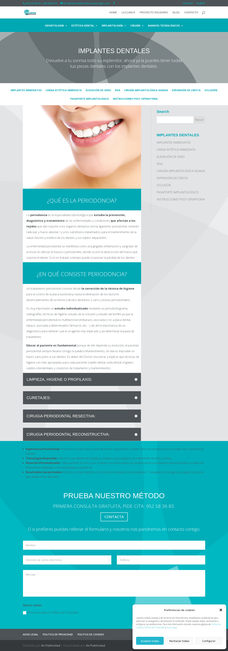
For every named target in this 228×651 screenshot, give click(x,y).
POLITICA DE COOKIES (90, 634)
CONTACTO (191, 12)
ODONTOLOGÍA (54, 25)
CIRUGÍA (135, 25)
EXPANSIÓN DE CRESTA (186, 90)
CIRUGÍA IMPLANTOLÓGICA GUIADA (146, 90)
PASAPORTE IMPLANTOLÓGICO (89, 99)
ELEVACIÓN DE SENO (98, 90)
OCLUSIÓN (210, 90)
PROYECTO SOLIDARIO (154, 12)
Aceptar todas (150, 641)
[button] (221, 610)
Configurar (209, 641)
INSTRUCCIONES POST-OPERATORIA (135, 99)
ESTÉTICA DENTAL (82, 25)
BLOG (176, 12)
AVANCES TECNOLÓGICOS (164, 25)
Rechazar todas (179, 641)
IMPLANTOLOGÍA (112, 25)
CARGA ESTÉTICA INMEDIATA (64, 90)
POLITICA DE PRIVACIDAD (58, 634)
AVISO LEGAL (30, 634)
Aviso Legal (172, 627)
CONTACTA (114, 516)
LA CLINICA (128, 12)
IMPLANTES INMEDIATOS (26, 90)
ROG (117, 90)
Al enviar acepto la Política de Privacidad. (50, 612)
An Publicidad (50, 645)
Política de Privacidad (154, 627)
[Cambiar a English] (200, 4)
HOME (113, 12)
